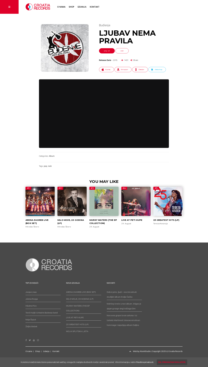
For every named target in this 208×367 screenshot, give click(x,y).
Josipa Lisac (31, 292)
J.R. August (94, 227)
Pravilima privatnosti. (145, 362)
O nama (61, 6)
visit (122, 51)
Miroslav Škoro (32, 227)
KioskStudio (145, 351)
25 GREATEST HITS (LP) (166, 220)
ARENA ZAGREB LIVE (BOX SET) (81, 292)
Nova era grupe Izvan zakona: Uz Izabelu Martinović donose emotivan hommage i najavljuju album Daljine (123, 320)
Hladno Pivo (31, 306)
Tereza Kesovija (160, 223)
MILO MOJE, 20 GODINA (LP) (80, 299)
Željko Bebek (31, 326)
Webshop (158, 69)
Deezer (141, 69)
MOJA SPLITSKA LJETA (77, 331)
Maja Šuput (30, 319)
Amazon (124, 69)
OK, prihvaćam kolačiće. (172, 362)
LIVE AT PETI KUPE (131, 220)
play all (107, 51)
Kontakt (94, 6)
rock (50, 166)
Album (51, 156)
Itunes (107, 69)
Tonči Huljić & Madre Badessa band (41, 313)
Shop (71, 6)
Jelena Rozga (31, 299)
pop (45, 166)
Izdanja (82, 6)
